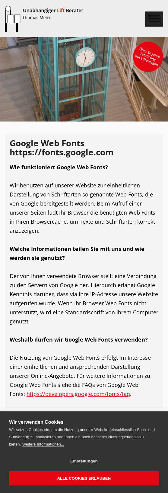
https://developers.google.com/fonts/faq (78, 393)
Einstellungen (84, 461)
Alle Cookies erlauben (84, 478)
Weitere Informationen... (43, 444)
